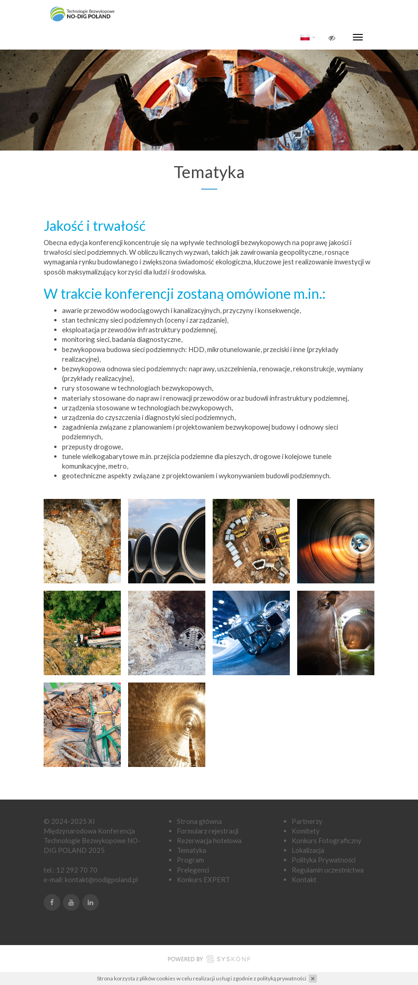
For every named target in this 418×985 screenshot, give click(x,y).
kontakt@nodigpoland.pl (101, 879)
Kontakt (304, 879)
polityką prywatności (281, 978)
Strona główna (199, 821)
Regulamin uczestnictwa (328, 870)
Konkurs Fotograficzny (327, 840)
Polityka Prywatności (324, 860)
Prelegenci (193, 870)
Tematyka (191, 850)
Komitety (306, 831)
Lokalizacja (308, 850)
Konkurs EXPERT (203, 879)
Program (190, 860)
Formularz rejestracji (207, 831)
